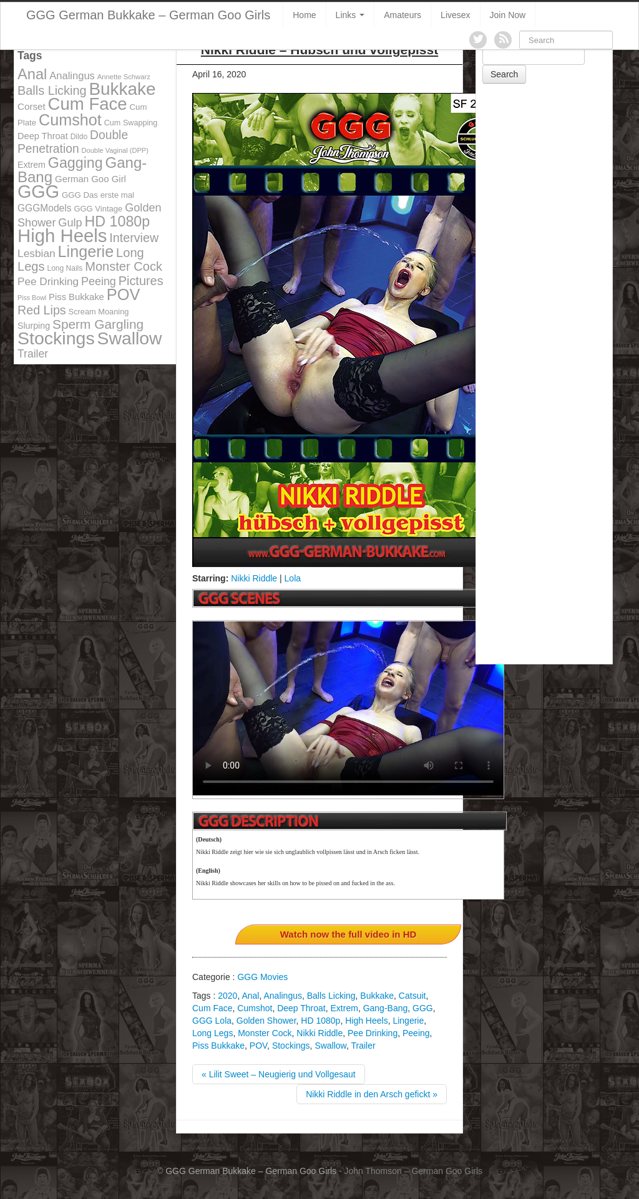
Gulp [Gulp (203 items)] (70, 222)
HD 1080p (320, 1021)
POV (258, 1046)
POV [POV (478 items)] (123, 294)
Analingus (282, 996)
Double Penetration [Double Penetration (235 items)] (72, 142)
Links (350, 15)
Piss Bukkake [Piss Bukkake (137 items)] (76, 297)
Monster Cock (264, 1033)
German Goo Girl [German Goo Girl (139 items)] (90, 178)
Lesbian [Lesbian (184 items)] (36, 253)
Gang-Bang (385, 1008)
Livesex (455, 15)
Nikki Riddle (254, 578)
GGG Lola (212, 1021)
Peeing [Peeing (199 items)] (98, 281)
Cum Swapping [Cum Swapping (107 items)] (131, 123)
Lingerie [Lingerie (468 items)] (86, 251)
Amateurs (402, 15)
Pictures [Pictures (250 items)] (141, 281)
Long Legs (212, 1033)
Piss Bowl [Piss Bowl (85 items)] (31, 297)
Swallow (330, 1046)
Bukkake (377, 996)
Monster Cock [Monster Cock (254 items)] (123, 266)
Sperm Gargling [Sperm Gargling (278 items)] (98, 324)
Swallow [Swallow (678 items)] (129, 338)
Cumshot (254, 1008)
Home (304, 15)
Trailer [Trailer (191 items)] (32, 353)
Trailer (363, 1046)
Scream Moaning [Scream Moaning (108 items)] (99, 311)
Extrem (344, 1008)
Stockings (291, 1046)
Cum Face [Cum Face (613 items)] (87, 104)
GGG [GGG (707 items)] (38, 191)
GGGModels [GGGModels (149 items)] (44, 208)
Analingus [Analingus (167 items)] (72, 76)
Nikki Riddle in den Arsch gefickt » (371, 1094)
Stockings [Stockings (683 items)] (56, 338)
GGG (422, 1008)
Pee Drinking (373, 1033)
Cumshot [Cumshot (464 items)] (70, 120)
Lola (293, 578)
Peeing (416, 1033)
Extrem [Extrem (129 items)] (31, 165)
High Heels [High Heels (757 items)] (62, 235)
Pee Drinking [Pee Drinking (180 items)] (48, 281)
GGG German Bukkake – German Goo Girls (148, 15)
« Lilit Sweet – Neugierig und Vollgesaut (279, 1074)
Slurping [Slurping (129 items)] (33, 326)
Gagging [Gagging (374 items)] (75, 163)
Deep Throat (301, 1008)
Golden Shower (266, 1021)
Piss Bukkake (218, 1046)
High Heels (366, 1021)
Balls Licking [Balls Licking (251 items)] (52, 90)
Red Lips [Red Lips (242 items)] (41, 310)
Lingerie (408, 1021)
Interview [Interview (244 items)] (134, 238)
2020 (227, 996)
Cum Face (212, 1008)
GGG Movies (262, 977)
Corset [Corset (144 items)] (31, 106)
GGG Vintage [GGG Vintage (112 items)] (98, 208)
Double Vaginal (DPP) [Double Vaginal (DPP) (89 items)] (115, 150)
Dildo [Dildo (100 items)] (79, 136)
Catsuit (412, 996)
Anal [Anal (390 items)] (32, 74)
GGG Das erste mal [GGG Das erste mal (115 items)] (98, 195)
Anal (250, 996)
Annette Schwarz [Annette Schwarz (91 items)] (123, 76)
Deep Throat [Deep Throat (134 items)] (42, 136)
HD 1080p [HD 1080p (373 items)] (117, 221)
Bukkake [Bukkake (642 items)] (122, 89)
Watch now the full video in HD (348, 934)
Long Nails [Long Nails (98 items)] (64, 268)
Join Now (508, 15)
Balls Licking (331, 996)
